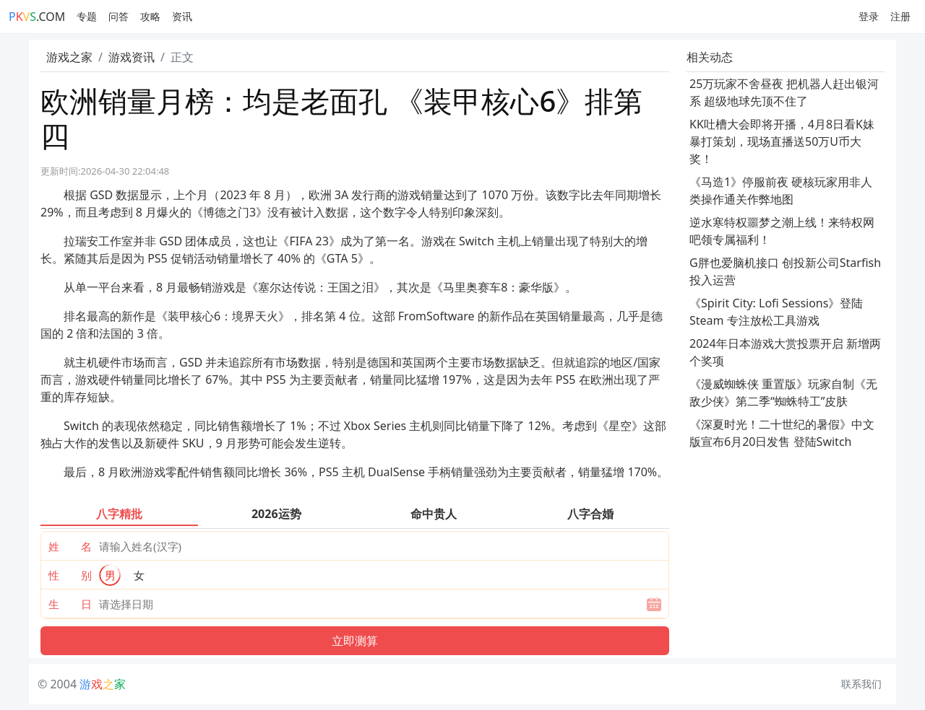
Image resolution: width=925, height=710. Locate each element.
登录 (869, 16)
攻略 (150, 16)
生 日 (70, 604)
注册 (900, 16)
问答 (118, 16)
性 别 (70, 575)
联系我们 (861, 684)
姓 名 (70, 546)
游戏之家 (69, 57)
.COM (37, 17)
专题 (87, 16)
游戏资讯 (131, 57)
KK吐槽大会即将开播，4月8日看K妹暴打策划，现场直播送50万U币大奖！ (781, 141)
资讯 (182, 16)
